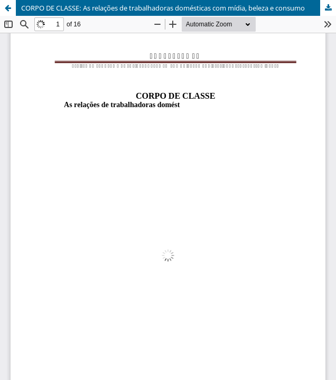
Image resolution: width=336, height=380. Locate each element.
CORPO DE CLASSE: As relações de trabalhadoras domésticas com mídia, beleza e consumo (163, 8)
